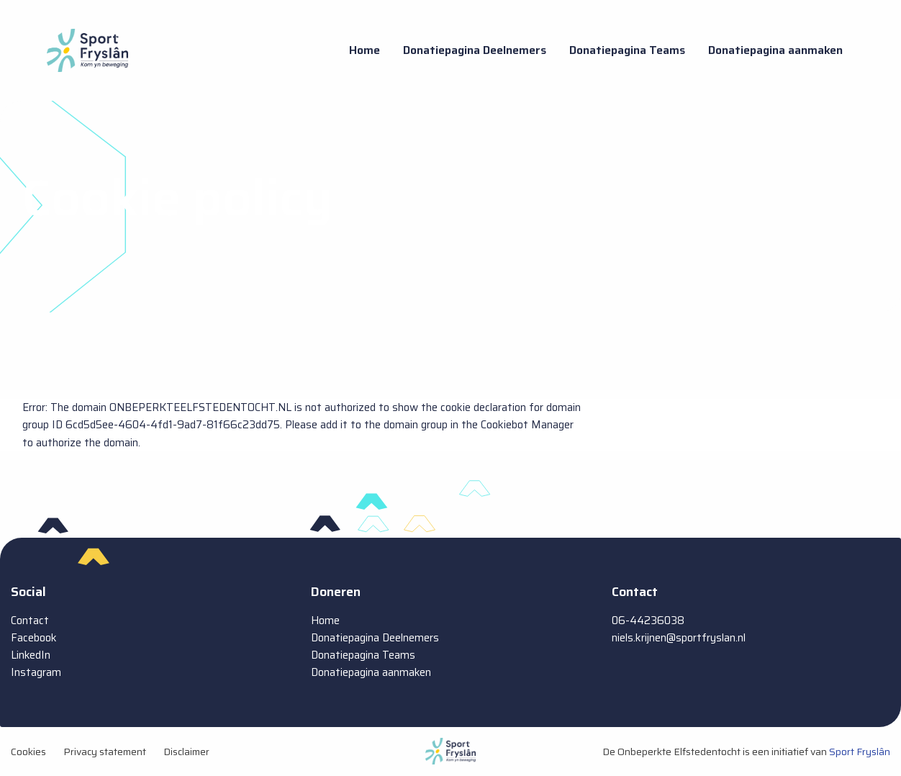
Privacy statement (104, 751)
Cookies (28, 751)
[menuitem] (364, 50)
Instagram (36, 672)
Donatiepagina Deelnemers (474, 50)
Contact (30, 620)
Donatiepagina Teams (627, 50)
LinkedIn (30, 655)
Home (364, 50)
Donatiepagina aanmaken (775, 50)
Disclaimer (186, 751)
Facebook (34, 637)
